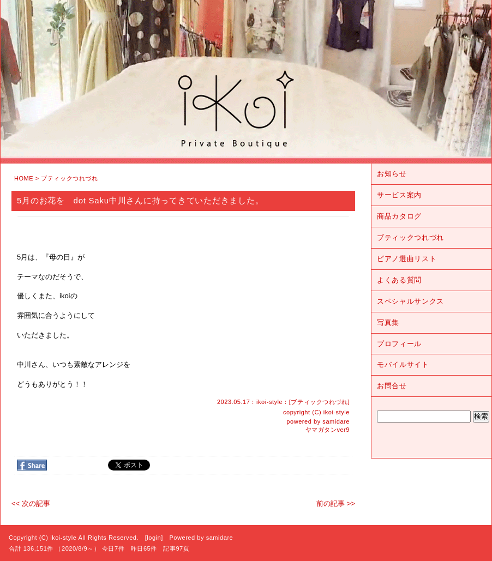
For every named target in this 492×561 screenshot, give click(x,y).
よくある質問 (399, 280)
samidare (336, 421)
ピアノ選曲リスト (406, 259)
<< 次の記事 (30, 503)
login (154, 537)
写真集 (388, 322)
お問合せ (392, 386)
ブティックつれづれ (69, 178)
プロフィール (399, 344)
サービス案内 (399, 195)
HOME (23, 178)
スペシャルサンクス (410, 301)
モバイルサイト (403, 364)
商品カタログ (399, 216)
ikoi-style (336, 412)
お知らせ (392, 174)
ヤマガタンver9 (327, 429)
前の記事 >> (335, 503)
